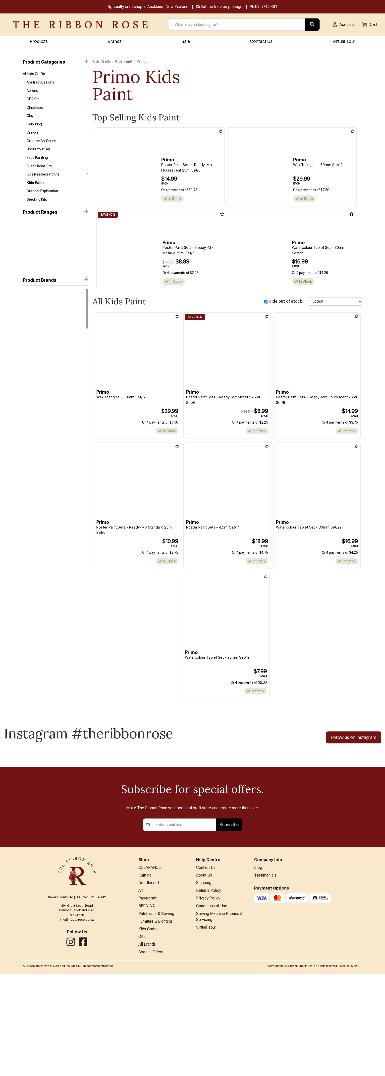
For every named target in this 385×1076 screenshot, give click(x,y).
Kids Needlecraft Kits (57, 181)
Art (140, 988)
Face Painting (37, 164)
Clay (30, 119)
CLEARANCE (149, 963)
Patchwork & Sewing (156, 1012)
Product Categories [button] (55, 62)
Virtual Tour (343, 41)
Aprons (32, 93)
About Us (204, 972)
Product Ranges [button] (55, 221)
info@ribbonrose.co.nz (77, 1015)
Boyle (27, 311)
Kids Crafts (101, 62)
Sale (185, 41)
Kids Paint (35, 190)
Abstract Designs (40, 84)
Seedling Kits (37, 208)
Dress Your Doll (39, 155)
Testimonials (265, 972)
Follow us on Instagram (353, 739)
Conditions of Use (211, 1004)
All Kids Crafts (34, 75)
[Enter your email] (185, 920)
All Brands (147, 1045)
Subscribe (229, 920)
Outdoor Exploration (42, 199)
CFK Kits (33, 101)
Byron (27, 320)
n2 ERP (358, 1067)
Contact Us (261, 41)
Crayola (33, 137)
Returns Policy (208, 988)
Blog (258, 963)
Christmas (35, 110)
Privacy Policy (208, 996)
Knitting (145, 972)
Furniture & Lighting (155, 1021)
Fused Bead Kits (39, 173)
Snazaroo (30, 347)
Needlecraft (148, 980)
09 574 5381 (266, 7)
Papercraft (147, 996)
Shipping (203, 980)
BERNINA (146, 1004)
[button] (340, 25)
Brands (115, 41)
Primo (28, 338)
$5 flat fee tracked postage (219, 7)
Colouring (34, 128)
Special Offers (150, 1053)
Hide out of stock (285, 302)
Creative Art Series (41, 146)
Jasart (28, 329)
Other (143, 1037)
